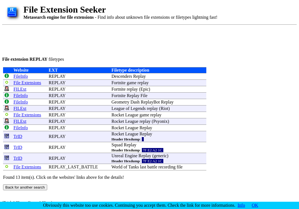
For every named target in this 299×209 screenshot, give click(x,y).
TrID (17, 136)
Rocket (117, 114)
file (180, 167)
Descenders (121, 76)
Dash (135, 102)
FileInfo (20, 76)
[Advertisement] (103, 39)
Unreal (117, 155)
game (132, 82)
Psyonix (160, 121)
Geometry (120, 102)
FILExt (19, 89)
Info (241, 205)
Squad (117, 144)
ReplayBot (150, 102)
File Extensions (27, 82)
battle (152, 167)
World (117, 167)
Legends (138, 108)
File (143, 95)
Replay (139, 76)
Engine (131, 155)
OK (255, 205)
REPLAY (57, 76)
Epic (144, 89)
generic (160, 155)
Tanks (133, 167)
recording (166, 167)
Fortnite (118, 82)
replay (143, 82)
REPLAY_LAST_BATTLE (73, 167)
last (143, 167)
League (118, 108)
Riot (164, 108)
